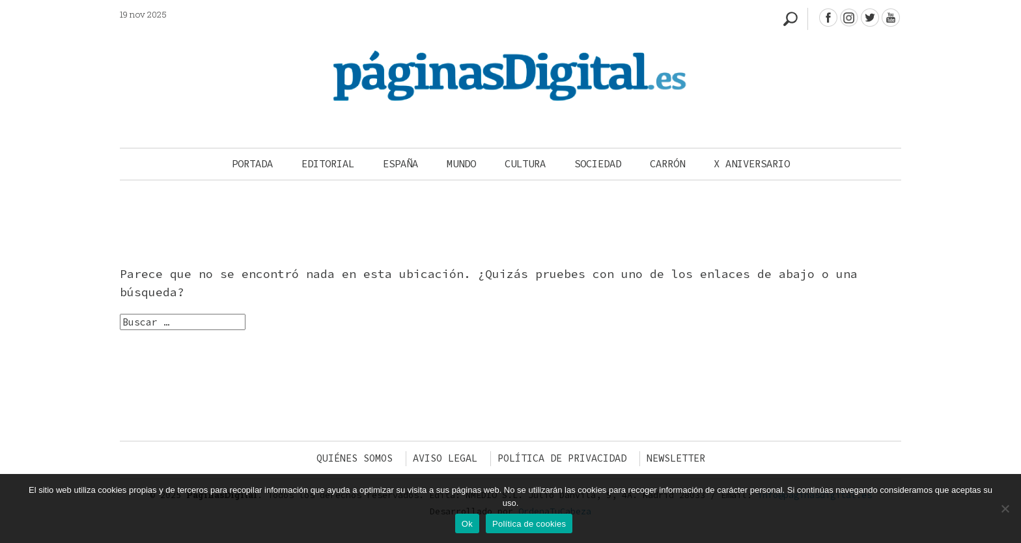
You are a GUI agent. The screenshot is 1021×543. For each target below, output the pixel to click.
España (400, 164)
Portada (252, 164)
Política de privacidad (561, 458)
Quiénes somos (354, 458)
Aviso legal (445, 458)
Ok (467, 524)
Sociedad (597, 164)
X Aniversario (752, 164)
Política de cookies (529, 524)
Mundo (461, 164)
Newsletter (676, 458)
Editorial (327, 164)
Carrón (667, 164)
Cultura (525, 164)
